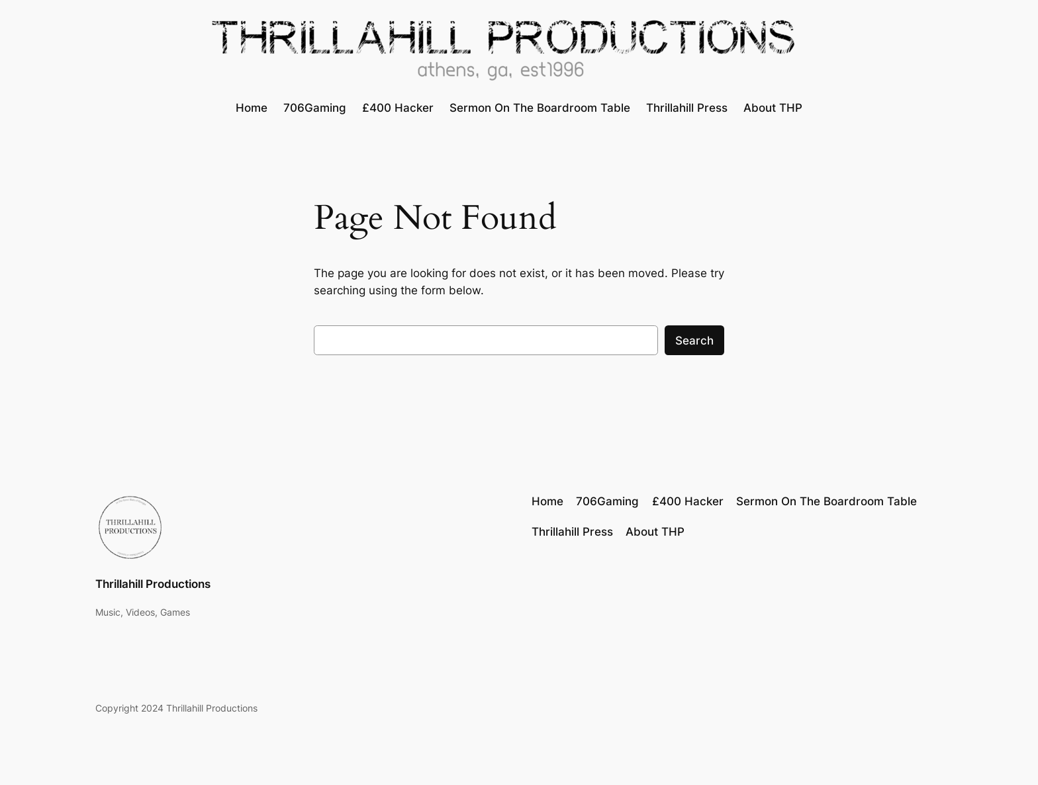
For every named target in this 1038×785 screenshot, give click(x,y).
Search (694, 340)
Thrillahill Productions (153, 584)
